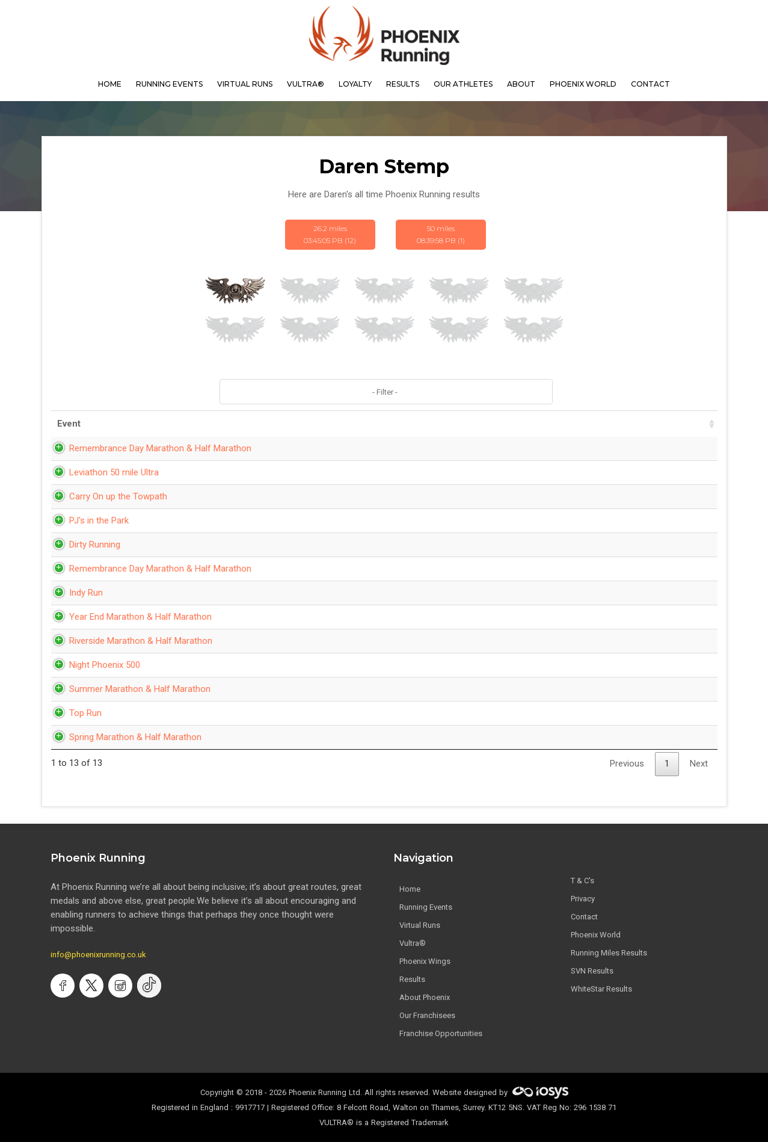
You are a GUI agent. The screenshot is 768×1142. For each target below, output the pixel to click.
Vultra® (305, 83)
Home (409, 889)
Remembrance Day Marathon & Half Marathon (148, 448)
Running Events (169, 83)
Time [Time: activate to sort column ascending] (471, 423)
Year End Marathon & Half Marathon (128, 616)
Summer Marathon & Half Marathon (127, 689)
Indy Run (74, 592)
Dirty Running (82, 544)
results (402, 83)
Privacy (583, 898)
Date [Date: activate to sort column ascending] (397, 423)
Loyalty (355, 83)
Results (412, 979)
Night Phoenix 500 (92, 664)
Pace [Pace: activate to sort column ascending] (630, 423)
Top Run (73, 713)
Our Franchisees (427, 1015)
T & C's (582, 880)
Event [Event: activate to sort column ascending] (69, 423)
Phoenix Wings (424, 961)
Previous (627, 763)
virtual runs (244, 83)
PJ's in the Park (87, 520)
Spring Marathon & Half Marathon (123, 737)
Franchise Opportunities (440, 1033)
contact (650, 83)
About (521, 83)
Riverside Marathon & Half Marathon (128, 640)
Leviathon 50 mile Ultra (102, 472)
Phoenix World (583, 83)
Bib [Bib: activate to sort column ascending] (690, 423)
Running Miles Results (609, 952)
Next (699, 763)
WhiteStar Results (601, 988)
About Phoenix (424, 997)
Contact (584, 916)
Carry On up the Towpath (106, 496)
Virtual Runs (419, 925)
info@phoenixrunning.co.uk (98, 954)
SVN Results (592, 970)
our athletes (463, 83)
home (109, 83)
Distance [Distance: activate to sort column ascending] (551, 423)
